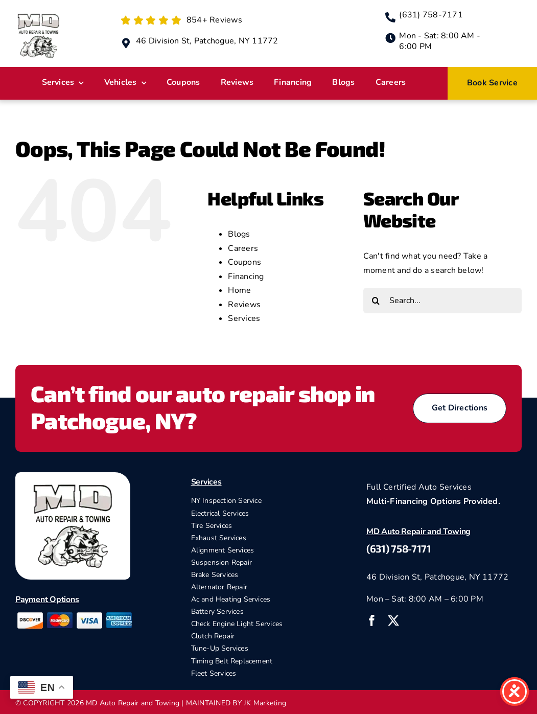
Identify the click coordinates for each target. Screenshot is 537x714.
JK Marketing (265, 703)
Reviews (244, 304)
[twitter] (393, 620)
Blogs (239, 234)
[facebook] (372, 620)
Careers (243, 248)
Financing (246, 276)
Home (239, 290)
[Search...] (442, 300)
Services (244, 318)
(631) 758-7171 (398, 548)
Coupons (244, 262)
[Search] (376, 300)
